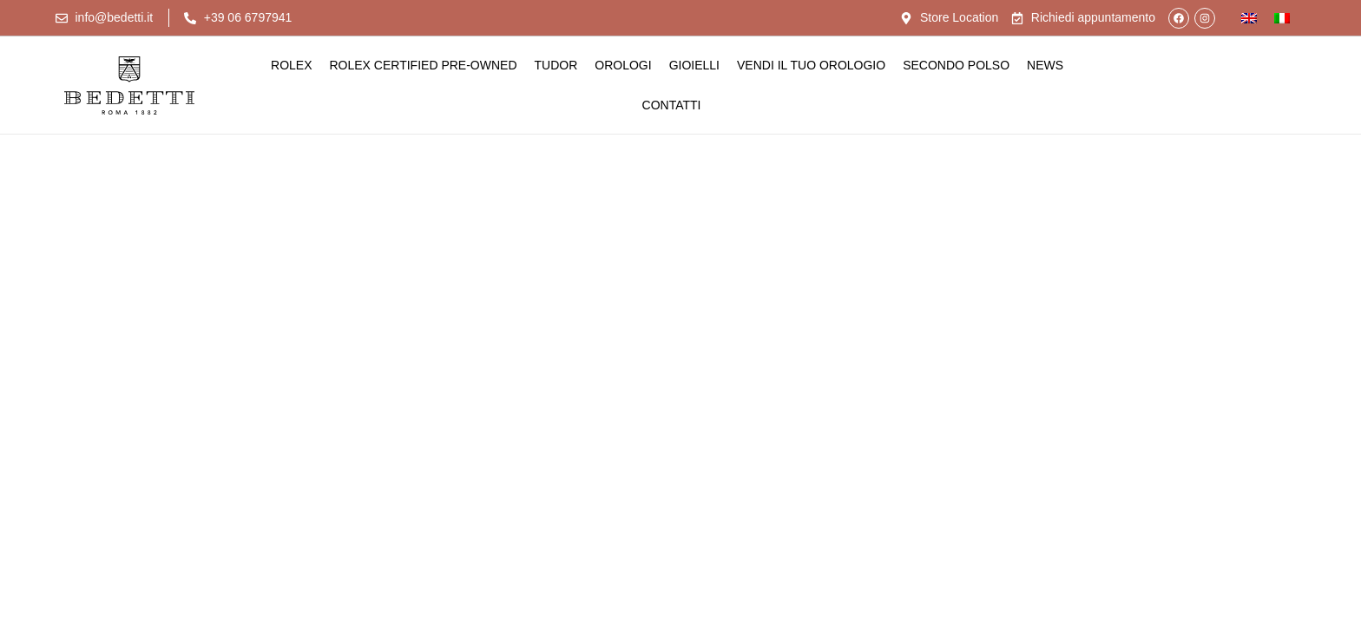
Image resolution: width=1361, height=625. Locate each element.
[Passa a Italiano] (1282, 18)
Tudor (556, 65)
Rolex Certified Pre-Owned (423, 65)
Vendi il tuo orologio (811, 65)
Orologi (623, 65)
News (1045, 65)
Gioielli (694, 65)
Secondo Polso (956, 65)
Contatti (671, 105)
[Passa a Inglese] (1249, 18)
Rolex (291, 65)
